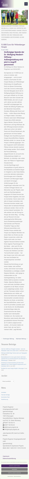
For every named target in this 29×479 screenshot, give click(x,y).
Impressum (6, 456)
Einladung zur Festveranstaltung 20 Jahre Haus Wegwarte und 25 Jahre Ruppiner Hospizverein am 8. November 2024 (13, 364)
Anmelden (3, 392)
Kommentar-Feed (5, 397)
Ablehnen (14, 469)
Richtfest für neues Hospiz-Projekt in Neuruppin (12, 368)
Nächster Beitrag (22, 339)
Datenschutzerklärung (17, 476)
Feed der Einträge (5, 394)
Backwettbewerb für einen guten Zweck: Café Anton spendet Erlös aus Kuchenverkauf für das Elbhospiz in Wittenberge (14, 358)
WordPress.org (4, 399)
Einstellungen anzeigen (14, 473)
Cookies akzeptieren (14, 465)
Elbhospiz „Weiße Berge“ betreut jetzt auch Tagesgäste (14, 353)
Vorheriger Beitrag (7, 339)
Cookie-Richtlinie (10, 476)
